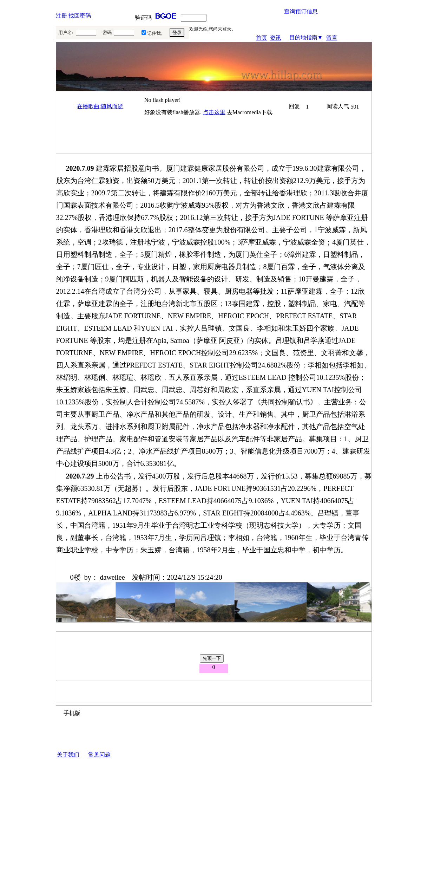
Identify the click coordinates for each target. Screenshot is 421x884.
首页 (261, 38)
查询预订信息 (301, 11)
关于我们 (68, 755)
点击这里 (214, 112)
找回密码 (79, 16)
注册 (61, 16)
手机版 (72, 713)
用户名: (65, 32)
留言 (331, 38)
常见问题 (99, 755)
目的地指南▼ (306, 37)
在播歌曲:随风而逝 (100, 106)
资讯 (275, 38)
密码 (107, 32)
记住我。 (156, 33)
